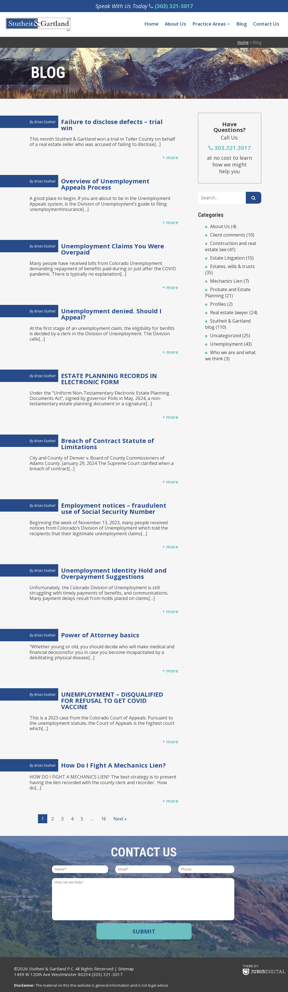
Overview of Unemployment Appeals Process (105, 184)
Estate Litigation (227, 258)
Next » (120, 819)
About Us (175, 24)
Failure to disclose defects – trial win (112, 124)
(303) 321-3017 (107, 974)
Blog (241, 24)
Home (151, 24)
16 (103, 819)
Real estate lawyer (229, 312)
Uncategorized (225, 335)
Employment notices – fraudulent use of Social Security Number (113, 508)
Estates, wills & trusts (232, 266)
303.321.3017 (229, 148)
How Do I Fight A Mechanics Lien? (113, 765)
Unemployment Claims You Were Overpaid (112, 249)
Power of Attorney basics (100, 635)
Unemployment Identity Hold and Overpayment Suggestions (113, 573)
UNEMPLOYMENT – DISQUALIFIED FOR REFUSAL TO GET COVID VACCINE (112, 700)
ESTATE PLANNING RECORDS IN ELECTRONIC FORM (109, 378)
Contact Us (266, 24)
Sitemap (126, 968)
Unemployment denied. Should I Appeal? (111, 314)
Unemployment (226, 344)
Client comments (227, 235)
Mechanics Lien (226, 281)
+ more (170, 157)
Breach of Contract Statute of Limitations (107, 443)
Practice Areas (211, 24)
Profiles (218, 304)
